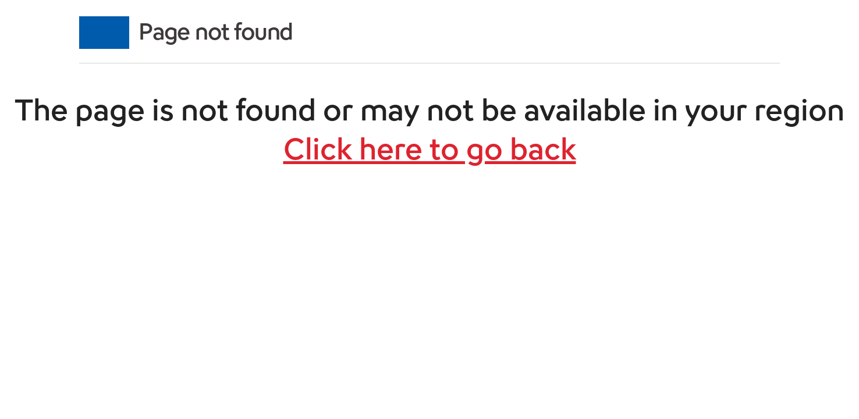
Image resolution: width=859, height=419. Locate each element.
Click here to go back (429, 149)
